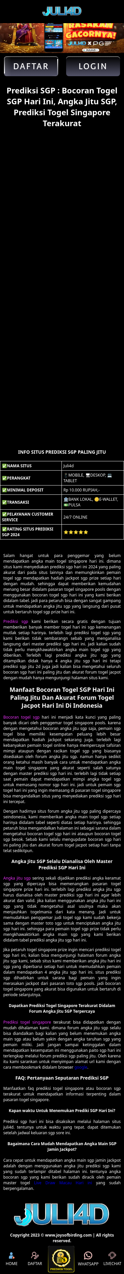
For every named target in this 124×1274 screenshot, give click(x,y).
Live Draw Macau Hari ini (63, 1183)
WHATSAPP (88, 1259)
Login (93, 66)
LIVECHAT (112, 1259)
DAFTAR (35, 1259)
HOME (12, 1259)
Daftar (31, 66)
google (80, 1067)
